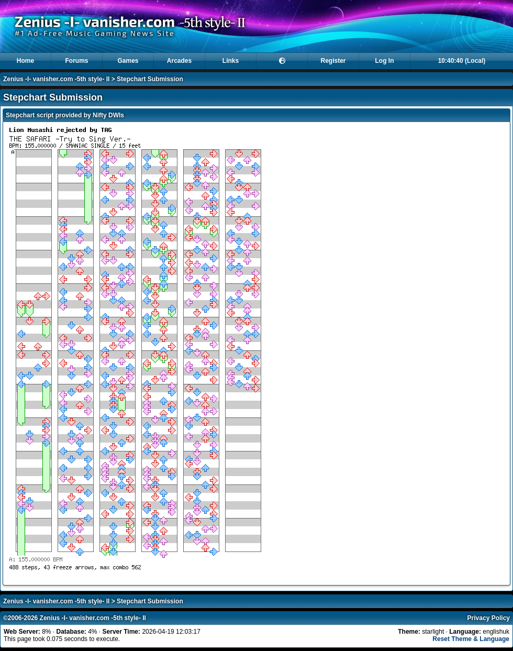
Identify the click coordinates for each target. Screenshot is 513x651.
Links (230, 60)
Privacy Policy (488, 618)
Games (127, 60)
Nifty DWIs (108, 115)
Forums (76, 60)
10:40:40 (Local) (462, 60)
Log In (384, 60)
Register (332, 60)
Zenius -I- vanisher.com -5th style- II (56, 79)
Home (25, 60)
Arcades (179, 60)
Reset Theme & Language (470, 639)
